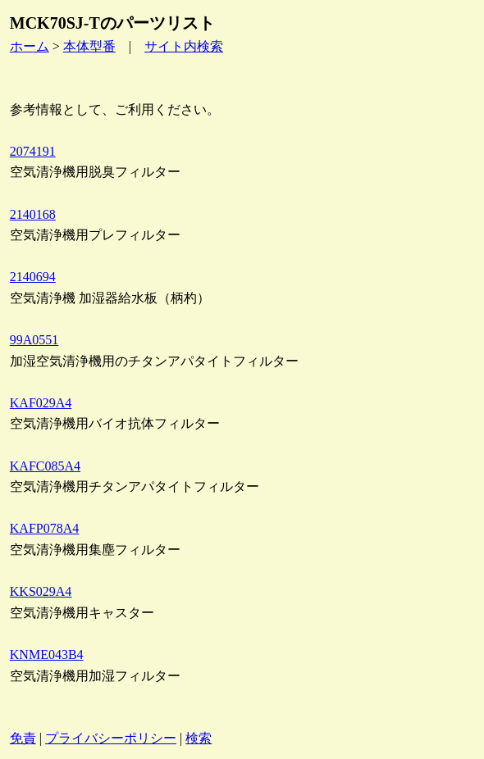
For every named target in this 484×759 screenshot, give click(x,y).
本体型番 (89, 46)
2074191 (33, 151)
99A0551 (34, 340)
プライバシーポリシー (110, 738)
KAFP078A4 (44, 528)
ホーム (29, 46)
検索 (198, 738)
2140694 (33, 277)
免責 (23, 738)
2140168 (33, 214)
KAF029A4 (41, 403)
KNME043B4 (47, 654)
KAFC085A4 (45, 466)
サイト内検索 (183, 46)
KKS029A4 (41, 591)
